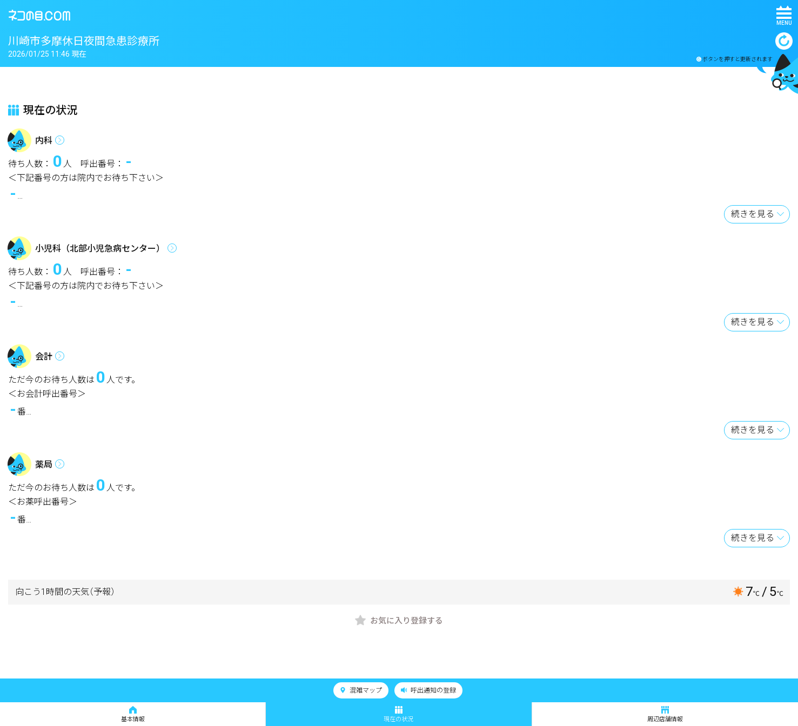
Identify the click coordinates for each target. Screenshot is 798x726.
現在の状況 (398, 714)
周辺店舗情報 (665, 714)
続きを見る (752, 214)
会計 (43, 356)
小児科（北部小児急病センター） (100, 248)
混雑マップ (361, 690)
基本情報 (133, 714)
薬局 (43, 464)
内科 (43, 140)
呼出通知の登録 (428, 690)
